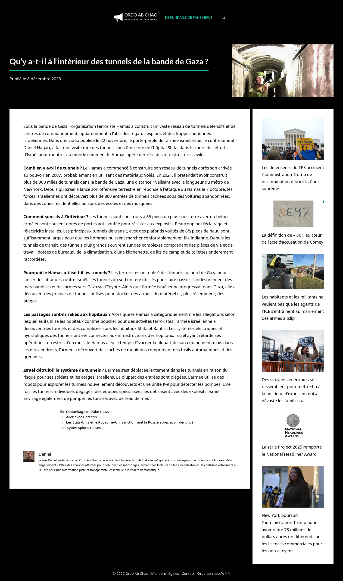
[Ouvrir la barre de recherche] (223, 17)
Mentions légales (165, 573)
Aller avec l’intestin (81, 417)
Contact (188, 573)
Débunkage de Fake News (188, 17)
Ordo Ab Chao (136, 573)
